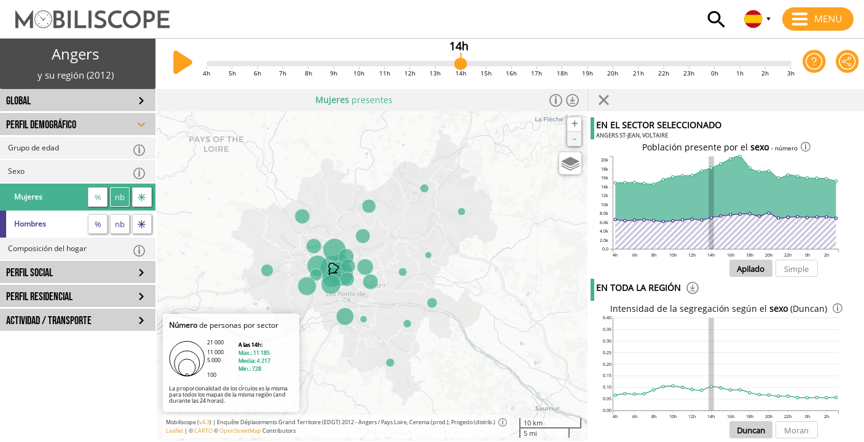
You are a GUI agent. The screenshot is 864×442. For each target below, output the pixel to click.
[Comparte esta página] (847, 63)
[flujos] (142, 197)
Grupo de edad (77, 149)
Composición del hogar (77, 250)
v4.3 (204, 422)
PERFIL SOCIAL (29, 272)
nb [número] (120, 197)
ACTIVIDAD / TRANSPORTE (49, 320)
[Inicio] (85, 13)
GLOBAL (18, 101)
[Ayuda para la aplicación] (814, 63)
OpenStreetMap (240, 431)
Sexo (77, 173)
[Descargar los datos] (572, 100)
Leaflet (174, 431)
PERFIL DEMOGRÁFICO (41, 124)
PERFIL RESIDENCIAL (39, 296)
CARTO (203, 431)
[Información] (555, 100)
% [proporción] (98, 197)
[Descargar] (692, 290)
